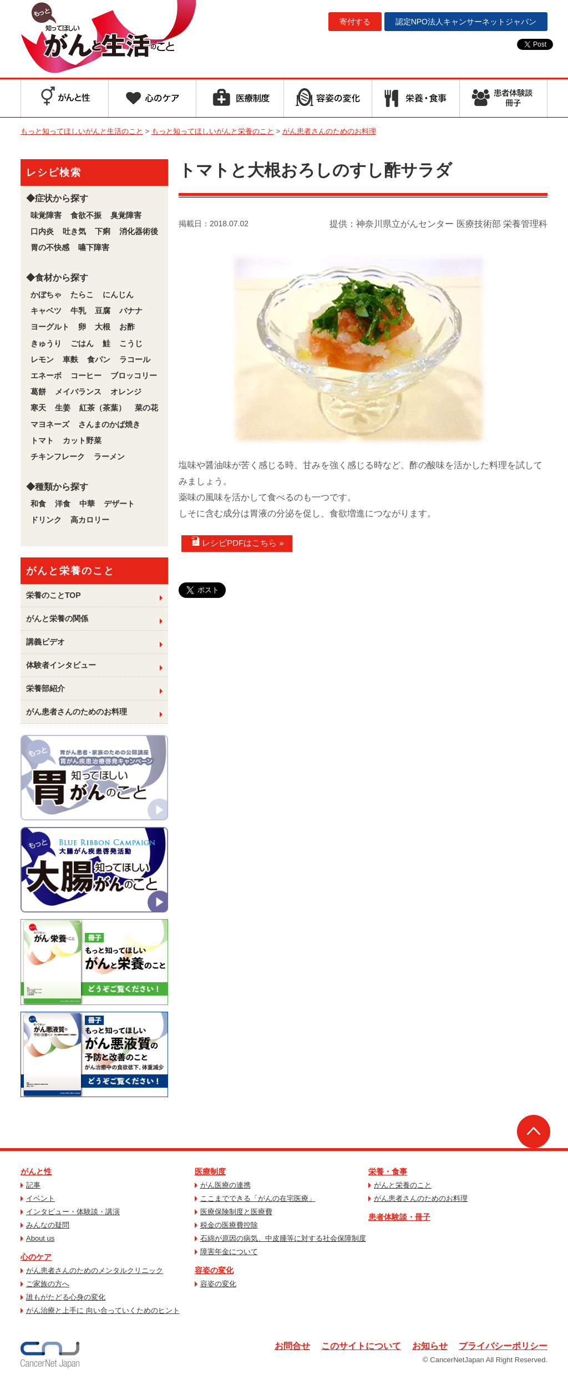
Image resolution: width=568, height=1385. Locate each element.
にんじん (118, 294)
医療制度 (210, 1171)
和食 (38, 503)
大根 (102, 326)
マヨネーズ (50, 424)
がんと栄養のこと (403, 1185)
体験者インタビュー (61, 665)
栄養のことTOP (53, 595)
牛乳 (78, 310)
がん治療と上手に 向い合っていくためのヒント (103, 1310)
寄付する (355, 21)
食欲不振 (86, 215)
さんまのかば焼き (109, 424)
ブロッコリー (133, 375)
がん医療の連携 (225, 1185)
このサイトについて (361, 1346)
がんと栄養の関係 (57, 618)
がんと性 (36, 1171)
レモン (42, 359)
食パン (98, 359)
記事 (33, 1185)
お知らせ (430, 1346)
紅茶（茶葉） (102, 407)
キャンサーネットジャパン (465, 21)
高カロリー (89, 519)
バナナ (131, 310)
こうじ (131, 343)
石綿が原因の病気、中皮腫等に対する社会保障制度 (283, 1238)
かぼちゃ (46, 294)
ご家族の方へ (47, 1284)
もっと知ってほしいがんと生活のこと (108, 37)
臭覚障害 (125, 215)
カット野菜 (82, 440)
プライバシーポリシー (503, 1346)
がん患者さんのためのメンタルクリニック (94, 1270)
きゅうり (46, 343)
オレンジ (125, 391)
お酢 (127, 326)
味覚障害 (46, 215)
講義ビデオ (45, 641)
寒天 (38, 407)
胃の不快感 (50, 247)
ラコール (134, 359)
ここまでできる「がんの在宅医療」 (258, 1198)
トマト (42, 440)
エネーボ (46, 375)
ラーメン (109, 456)
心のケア (36, 1256)
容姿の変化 (214, 1270)
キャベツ (46, 310)
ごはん (82, 343)
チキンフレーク (58, 456)
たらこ (82, 294)
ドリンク (46, 519)
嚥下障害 (93, 247)
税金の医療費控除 (229, 1225)
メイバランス (78, 391)
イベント (40, 1198)
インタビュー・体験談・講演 (73, 1212)
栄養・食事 (387, 1171)
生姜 (62, 407)
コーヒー (86, 375)
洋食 (62, 503)
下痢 (102, 231)
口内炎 (42, 231)
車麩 (70, 359)
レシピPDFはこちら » (237, 541)
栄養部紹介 (45, 688)
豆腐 (102, 310)
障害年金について (229, 1251)
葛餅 (38, 391)
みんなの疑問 (47, 1225)
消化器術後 (138, 231)
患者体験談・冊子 (399, 1216)
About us (40, 1238)
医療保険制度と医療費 (236, 1212)
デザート (119, 503)
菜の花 (146, 407)
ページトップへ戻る (533, 1131)
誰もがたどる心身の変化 (65, 1297)
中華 (87, 503)
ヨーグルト (50, 326)
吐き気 (74, 231)
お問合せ (292, 1346)
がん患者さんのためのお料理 (76, 711)
